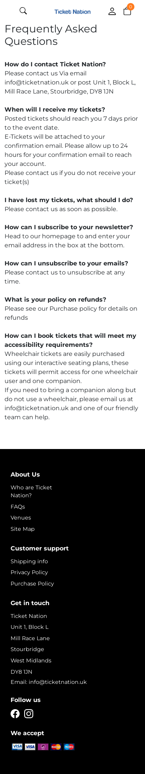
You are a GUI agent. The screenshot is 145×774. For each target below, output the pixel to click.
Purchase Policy (32, 583)
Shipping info (29, 561)
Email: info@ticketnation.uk (49, 682)
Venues (21, 517)
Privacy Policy (29, 572)
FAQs (18, 506)
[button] (127, 10)
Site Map (23, 529)
